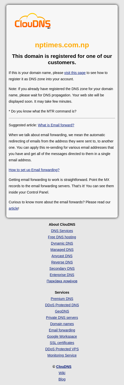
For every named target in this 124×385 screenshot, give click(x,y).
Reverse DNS (62, 262)
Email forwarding (62, 330)
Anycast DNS (61, 256)
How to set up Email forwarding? (34, 170)
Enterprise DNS (62, 275)
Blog (62, 379)
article (13, 208)
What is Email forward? (56, 125)
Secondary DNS (62, 268)
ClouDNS (64, 367)
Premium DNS (62, 299)
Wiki (62, 373)
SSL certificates (62, 343)
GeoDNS (62, 311)
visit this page (75, 73)
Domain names (62, 324)
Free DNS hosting (62, 237)
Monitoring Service (62, 355)
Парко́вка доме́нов (62, 281)
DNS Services (62, 231)
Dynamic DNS (62, 243)
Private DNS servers (62, 318)
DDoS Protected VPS (62, 349)
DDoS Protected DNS (62, 305)
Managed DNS (62, 250)
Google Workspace (62, 336)
